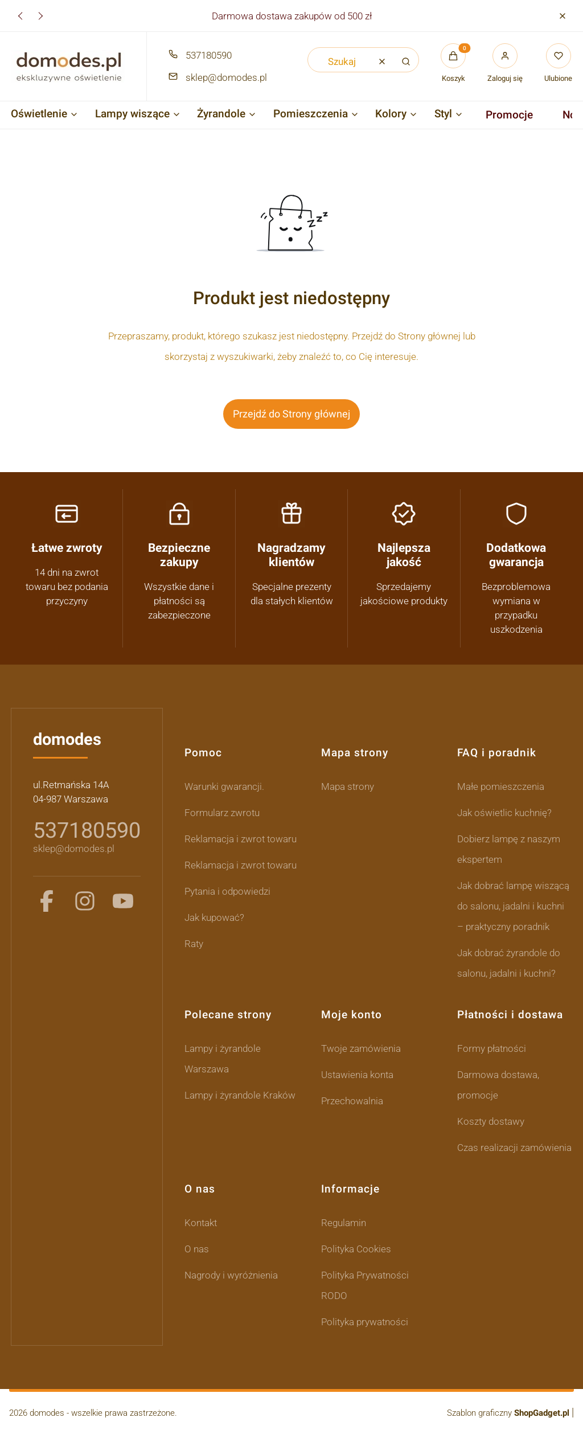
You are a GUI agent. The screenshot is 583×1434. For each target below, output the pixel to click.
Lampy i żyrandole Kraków (239, 1095)
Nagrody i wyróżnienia (231, 1275)
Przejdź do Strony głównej (291, 414)
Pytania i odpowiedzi (227, 891)
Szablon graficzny (509, 1413)
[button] (562, 15)
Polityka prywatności (364, 1322)
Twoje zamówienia (361, 1048)
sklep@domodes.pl (73, 848)
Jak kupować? (214, 917)
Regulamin (343, 1222)
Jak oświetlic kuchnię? (504, 812)
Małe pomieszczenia (500, 786)
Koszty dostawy (490, 1121)
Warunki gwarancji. (224, 786)
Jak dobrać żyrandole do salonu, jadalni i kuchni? (508, 963)
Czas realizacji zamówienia (514, 1147)
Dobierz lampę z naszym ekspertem (508, 849)
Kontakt (200, 1222)
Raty (193, 943)
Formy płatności (491, 1048)
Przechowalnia (352, 1101)
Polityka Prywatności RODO (365, 1285)
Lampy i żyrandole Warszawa (222, 1059)
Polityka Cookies (356, 1249)
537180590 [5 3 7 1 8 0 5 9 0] (87, 830)
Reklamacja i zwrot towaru (240, 839)
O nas (196, 1249)
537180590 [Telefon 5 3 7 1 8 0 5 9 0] (209, 55)
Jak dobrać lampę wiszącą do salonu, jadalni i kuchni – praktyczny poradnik (513, 906)
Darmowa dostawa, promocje (498, 1085)
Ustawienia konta (357, 1074)
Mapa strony (347, 786)
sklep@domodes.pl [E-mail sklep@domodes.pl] (226, 77)
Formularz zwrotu (222, 812)
